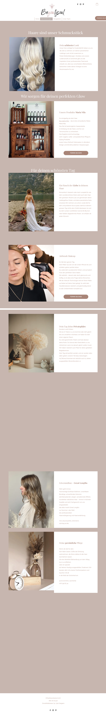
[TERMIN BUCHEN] (76, 153)
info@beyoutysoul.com (53, 698)
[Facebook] (78, 4)
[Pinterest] (83, 4)
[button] (97, 4)
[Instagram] (80, 4)
